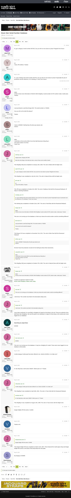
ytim (7, 67)
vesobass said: (18, 395)
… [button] (8, 41)
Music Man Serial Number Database (14, 33)
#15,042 (65, 59)
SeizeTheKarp (7, 460)
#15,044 (65, 88)
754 (20, 41)
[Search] (66, 13)
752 (14, 41)
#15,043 (65, 74)
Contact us (43, 491)
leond (7, 112)
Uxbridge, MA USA (8, 117)
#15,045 (65, 104)
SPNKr (7, 129)
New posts (3, 16)
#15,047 (65, 136)
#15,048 (65, 150)
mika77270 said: (18, 169)
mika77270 (7, 53)
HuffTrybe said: (18, 154)
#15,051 (65, 301)
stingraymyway (7, 414)
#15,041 (67, 45)
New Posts (16, 12)
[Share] (64, 45)
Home (3, 12)
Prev (4, 41)
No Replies (32, 12)
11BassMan (7, 358)
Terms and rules (50, 491)
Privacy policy (57, 491)
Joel (7, 158)
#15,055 (65, 365)
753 (17, 41)
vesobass (7, 373)
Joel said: (17, 289)
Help (63, 491)
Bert (7, 275)
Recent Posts (24, 12)
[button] (45, 13)
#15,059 (65, 435)
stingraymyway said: (19, 439)
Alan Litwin (7, 327)
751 (11, 41)
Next (26, 41)
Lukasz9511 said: (19, 252)
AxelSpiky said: (18, 194)
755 (22, 41)
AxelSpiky (7, 82)
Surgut (11, 100)
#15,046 (65, 121)
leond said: (17, 220)
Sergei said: (17, 207)
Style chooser (6, 491)
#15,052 (65, 319)
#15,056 (65, 379)
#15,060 (65, 452)
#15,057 (65, 406)
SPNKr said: (18, 239)
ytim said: (17, 180)
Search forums (16, 16)
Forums (10, 12)
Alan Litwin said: (18, 338)
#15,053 (65, 334)
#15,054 (65, 350)
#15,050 (65, 285)
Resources (41, 12)
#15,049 (65, 267)
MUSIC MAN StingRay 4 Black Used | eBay (25, 281)
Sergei (7, 96)
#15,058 (65, 421)
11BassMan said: (19, 383)
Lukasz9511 (7, 144)
